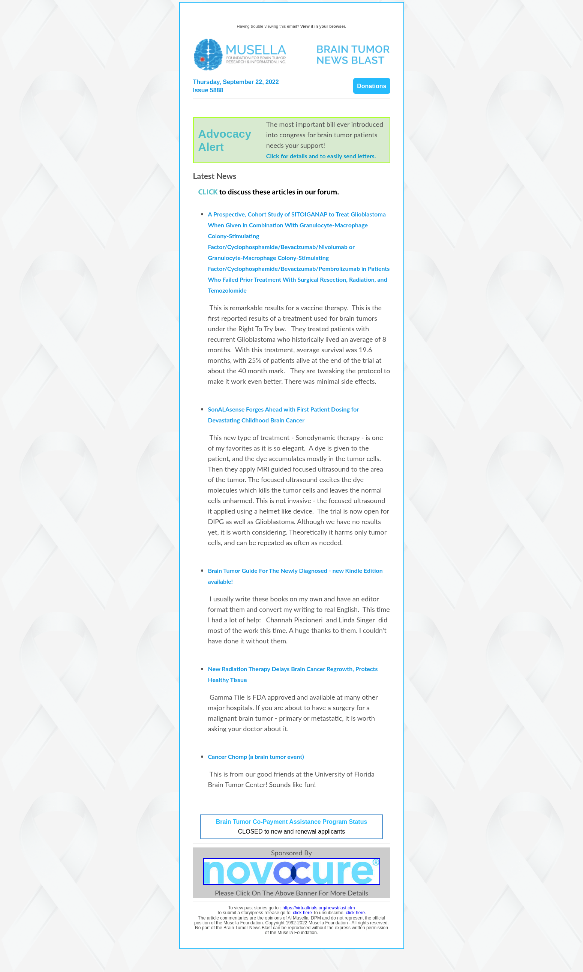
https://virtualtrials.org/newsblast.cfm (318, 907)
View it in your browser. (323, 26)
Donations (371, 86)
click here (302, 912)
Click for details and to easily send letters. (321, 155)
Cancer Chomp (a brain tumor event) (257, 756)
